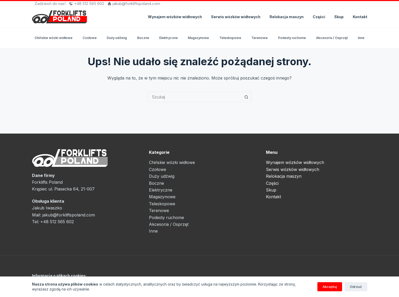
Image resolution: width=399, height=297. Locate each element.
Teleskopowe (230, 38)
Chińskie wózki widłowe (54, 38)
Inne (361, 38)
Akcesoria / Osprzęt (332, 38)
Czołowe (90, 38)
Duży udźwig (117, 38)
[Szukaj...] (194, 97)
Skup (339, 17)
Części (319, 17)
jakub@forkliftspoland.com (136, 3)
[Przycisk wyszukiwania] (246, 97)
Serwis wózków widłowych (235, 17)
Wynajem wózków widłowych (175, 17)
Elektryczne (168, 38)
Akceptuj (330, 287)
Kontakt (360, 17)
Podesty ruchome (292, 38)
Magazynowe (198, 38)
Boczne (143, 38)
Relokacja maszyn (287, 17)
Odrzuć (356, 287)
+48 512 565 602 (89, 3)
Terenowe (259, 38)
